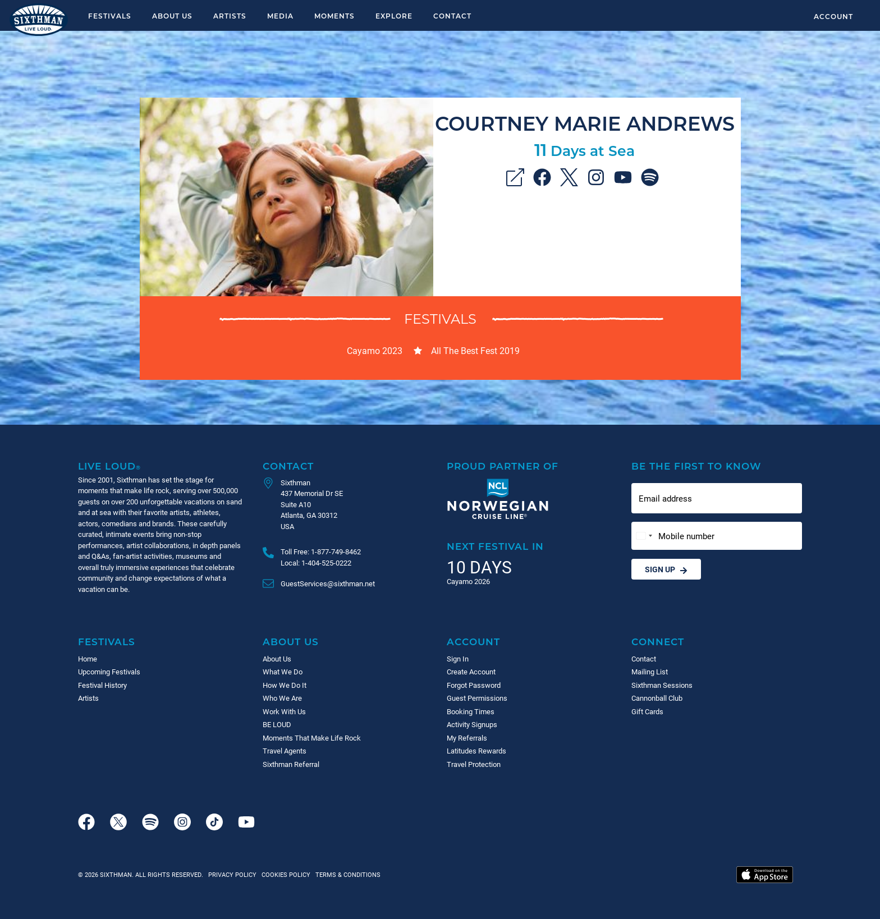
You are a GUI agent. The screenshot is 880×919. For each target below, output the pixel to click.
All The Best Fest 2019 (475, 350)
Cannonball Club (656, 698)
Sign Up (666, 569)
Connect (657, 641)
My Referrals (467, 738)
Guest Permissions (477, 698)
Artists (229, 15)
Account (833, 16)
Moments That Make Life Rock (312, 738)
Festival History (102, 685)
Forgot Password (474, 685)
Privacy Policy (232, 874)
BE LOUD (277, 724)
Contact (452, 15)
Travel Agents (284, 751)
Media (280, 15)
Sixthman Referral (291, 764)
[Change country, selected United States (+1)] (644, 536)
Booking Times (470, 711)
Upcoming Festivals (109, 672)
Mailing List (649, 672)
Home (87, 659)
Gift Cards (647, 711)
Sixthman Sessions (662, 685)
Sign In (458, 659)
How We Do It (284, 685)
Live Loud (109, 466)
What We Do (282, 672)
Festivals (109, 15)
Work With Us (284, 711)
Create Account (471, 672)
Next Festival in (495, 546)
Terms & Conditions (346, 874)
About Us (172, 15)
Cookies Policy (284, 874)
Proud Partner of (502, 466)
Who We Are (282, 698)
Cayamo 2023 (374, 350)
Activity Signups (472, 724)
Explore (393, 15)
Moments (334, 15)
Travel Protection (474, 764)
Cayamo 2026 (468, 581)
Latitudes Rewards (476, 751)
